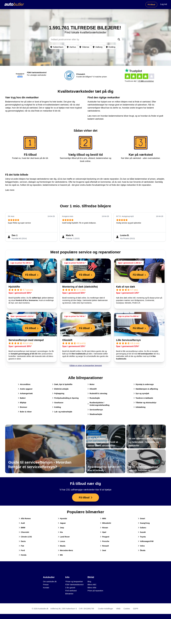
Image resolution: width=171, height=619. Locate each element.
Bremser (22, 407)
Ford (22, 550)
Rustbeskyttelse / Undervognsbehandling (98, 404)
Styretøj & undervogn (144, 384)
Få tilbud (151, 5)
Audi (22, 523)
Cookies (127, 609)
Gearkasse (57, 403)
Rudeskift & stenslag (97, 393)
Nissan (104, 528)
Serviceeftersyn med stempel (26, 340)
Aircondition (24, 384)
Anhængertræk (25, 393)
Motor (91, 384)
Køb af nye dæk (125, 286)
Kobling (56, 407)
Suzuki (142, 532)
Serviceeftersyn (95, 410)
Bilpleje (22, 403)
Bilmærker (69, 594)
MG (60, 555)
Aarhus (71, 47)
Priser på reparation (95, 591)
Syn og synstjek (141, 393)
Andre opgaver (25, 389)
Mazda (61, 546)
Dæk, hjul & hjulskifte (62, 384)
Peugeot (104, 537)
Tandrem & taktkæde (143, 398)
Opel (103, 532)
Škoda (141, 550)
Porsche (104, 541)
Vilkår (118, 609)
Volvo (141, 546)
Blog (89, 582)
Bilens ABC (92, 585)
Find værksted (71, 591)
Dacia (22, 541)
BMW (22, 528)
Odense (84, 47)
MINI (103, 518)
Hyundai (62, 518)
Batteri (22, 398)
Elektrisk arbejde (60, 389)
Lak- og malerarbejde (62, 412)
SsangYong (144, 523)
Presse (46, 585)
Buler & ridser (25, 412)
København (56, 47)
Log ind (163, 4)
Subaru (142, 528)
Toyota (142, 537)
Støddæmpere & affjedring (146, 389)
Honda (22, 555)
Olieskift (67, 340)
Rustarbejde (94, 398)
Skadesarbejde (95, 414)
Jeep (61, 528)
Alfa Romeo (25, 518)
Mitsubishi (105, 523)
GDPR (135, 609)
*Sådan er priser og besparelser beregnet (85, 365)
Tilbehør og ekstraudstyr (145, 403)
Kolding (110, 47)
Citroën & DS (25, 537)
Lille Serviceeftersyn (128, 340)
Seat (103, 550)
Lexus (61, 541)
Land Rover (64, 537)
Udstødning (139, 407)
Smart (141, 518)
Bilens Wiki (92, 588)
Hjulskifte (14, 286)
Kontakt (46, 588)
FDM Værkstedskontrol (74, 585)
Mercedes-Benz (65, 550)
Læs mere (9, 190)
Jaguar (62, 523)
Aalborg (97, 47)
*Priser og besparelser (74, 582)
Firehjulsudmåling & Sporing (65, 398)
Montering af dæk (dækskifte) (80, 286)
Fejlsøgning (58, 393)
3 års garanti (70, 588)
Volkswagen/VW (145, 541)
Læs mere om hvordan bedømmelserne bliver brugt (111, 116)
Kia (60, 532)
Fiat (21, 546)
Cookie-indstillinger (105, 609)
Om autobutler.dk (50, 582)
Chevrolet (24, 532)
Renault (104, 546)
